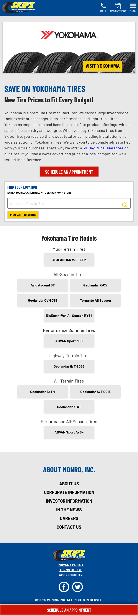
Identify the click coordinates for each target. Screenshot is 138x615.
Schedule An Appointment (69, 610)
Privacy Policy (71, 565)
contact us (69, 527)
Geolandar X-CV (95, 285)
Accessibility (71, 575)
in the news (69, 509)
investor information (69, 501)
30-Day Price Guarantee (103, 148)
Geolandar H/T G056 (69, 366)
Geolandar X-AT (69, 407)
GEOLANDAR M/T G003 (69, 260)
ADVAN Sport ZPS (69, 341)
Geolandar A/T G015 (95, 391)
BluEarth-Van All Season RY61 (69, 315)
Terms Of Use (70, 570)
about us (69, 483)
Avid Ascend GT (43, 285)
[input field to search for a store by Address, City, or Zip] (69, 203)
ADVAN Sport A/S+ (69, 432)
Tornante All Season (95, 300)
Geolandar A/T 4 (42, 391)
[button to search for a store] (124, 204)
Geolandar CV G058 (42, 300)
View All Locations (23, 215)
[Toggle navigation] (133, 8)
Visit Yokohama (102, 66)
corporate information (69, 492)
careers (69, 518)
